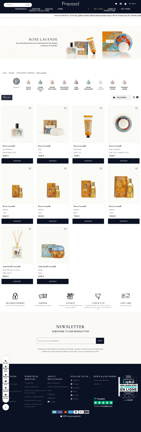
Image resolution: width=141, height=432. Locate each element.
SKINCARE (36, 9)
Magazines (51, 398)
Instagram (76, 387)
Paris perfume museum (33, 400)
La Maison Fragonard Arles (34, 397)
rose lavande (100, 84)
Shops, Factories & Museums (58, 387)
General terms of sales (9, 384)
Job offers (97, 384)
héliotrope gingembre (64, 84)
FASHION (49, 9)
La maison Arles (6, 383)
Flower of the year (5, 397)
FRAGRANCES (21, 9)
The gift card (29, 383)
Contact (52, 401)
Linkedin (75, 395)
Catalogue (51, 394)
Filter (6, 97)
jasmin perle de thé (40, 85)
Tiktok (74, 391)
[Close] (139, 15)
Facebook (75, 380)
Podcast (75, 399)
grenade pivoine (112, 84)
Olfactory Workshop (32, 387)
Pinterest (75, 384)
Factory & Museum (5, 390)
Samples (112, 9)
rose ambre (76, 84)
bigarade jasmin (124, 84)
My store (5, 363)
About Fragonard (54, 383)
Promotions (109, 11)
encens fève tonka (52, 84)
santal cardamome (88, 84)
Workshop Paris (6, 377)
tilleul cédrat (28, 84)
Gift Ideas (125, 9)
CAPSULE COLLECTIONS (39, 11)
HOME (60, 9)
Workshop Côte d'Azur (6, 370)
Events (50, 390)
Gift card (98, 9)
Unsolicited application (101, 380)
